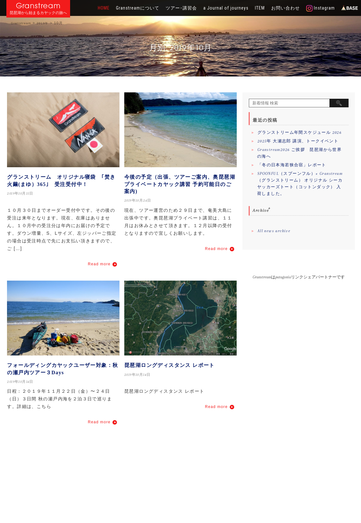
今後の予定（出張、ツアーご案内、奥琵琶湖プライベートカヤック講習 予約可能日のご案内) (179, 184)
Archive (261, 210)
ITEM (260, 8)
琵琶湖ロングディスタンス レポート (169, 365)
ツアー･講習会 (181, 8)
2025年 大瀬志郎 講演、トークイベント (297, 141)
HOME (104, 8)
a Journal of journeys (226, 8)
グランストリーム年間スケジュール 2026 (299, 132)
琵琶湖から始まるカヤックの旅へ (38, 13)
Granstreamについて (137, 8)
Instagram (320, 8)
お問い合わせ (285, 8)
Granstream (38, 5)
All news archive (273, 231)
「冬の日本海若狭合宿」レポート (291, 165)
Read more (99, 264)
